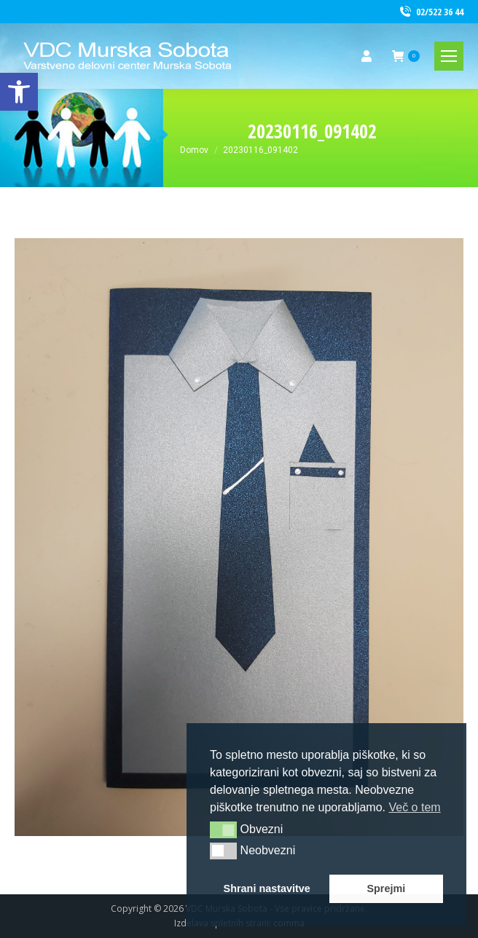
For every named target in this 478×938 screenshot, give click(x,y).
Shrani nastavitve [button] (267, 888)
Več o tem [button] (414, 807)
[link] (19, 92)
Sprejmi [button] (386, 888)
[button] (223, 829)
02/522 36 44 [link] (430, 12)
